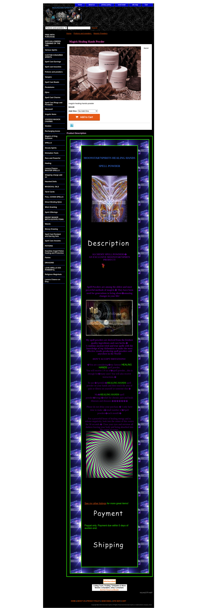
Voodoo (48, 126)
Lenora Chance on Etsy (52, 280)
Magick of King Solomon (51, 137)
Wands (48, 224)
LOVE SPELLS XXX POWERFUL (53, 269)
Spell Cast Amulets (53, 241)
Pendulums (49, 87)
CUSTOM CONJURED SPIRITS (54, 56)
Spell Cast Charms (52, 97)
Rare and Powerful (52, 158)
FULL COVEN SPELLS (54, 197)
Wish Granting (51, 207)
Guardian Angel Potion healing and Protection (54, 252)
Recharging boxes (52, 131)
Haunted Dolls (51, 182)
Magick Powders (100, 33)
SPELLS (48, 143)
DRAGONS (49, 263)
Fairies (48, 258)
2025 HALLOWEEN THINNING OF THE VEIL (53, 43)
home (80, 5)
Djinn (47, 92)
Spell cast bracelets (53, 67)
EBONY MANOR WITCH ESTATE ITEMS (54, 218)
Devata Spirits (51, 148)
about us (92, 5)
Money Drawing (51, 229)
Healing (48, 163)
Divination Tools (51, 153)
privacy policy (106, 5)
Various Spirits (51, 50)
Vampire (48, 77)
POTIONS (49, 246)
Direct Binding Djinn (53, 202)
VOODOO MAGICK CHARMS (52, 120)
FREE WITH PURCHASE (50, 36)
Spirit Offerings (51, 212)
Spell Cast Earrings (53, 62)
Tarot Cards (50, 192)
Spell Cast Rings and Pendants (53, 104)
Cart (146, 5)
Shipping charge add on (53, 176)
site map (135, 5)
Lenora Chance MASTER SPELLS (52, 169)
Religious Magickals (53, 274)
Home (69, 33)
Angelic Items (50, 114)
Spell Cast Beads (52, 82)
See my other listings (95, 503)
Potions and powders (83, 33)
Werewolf (49, 109)
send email (121, 5)
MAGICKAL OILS (52, 187)
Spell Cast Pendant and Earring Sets (53, 235)
